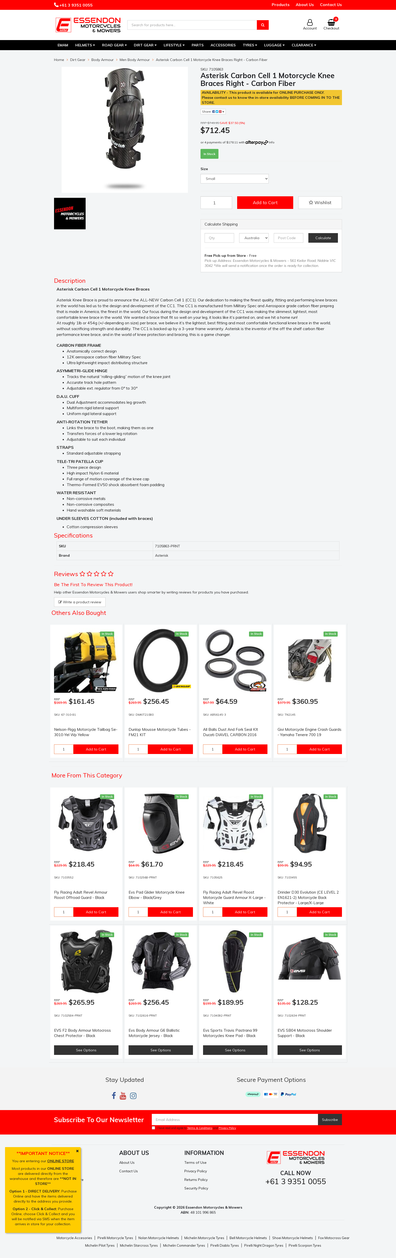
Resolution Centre (69, 1179)
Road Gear (114, 45)
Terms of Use (195, 1162)
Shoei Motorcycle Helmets (292, 1238)
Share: (213, 111)
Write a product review (79, 602)
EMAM (63, 45)
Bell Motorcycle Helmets (248, 1238)
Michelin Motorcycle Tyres (204, 1238)
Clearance (304, 45)
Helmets (85, 45)
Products (281, 4)
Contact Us (331, 4)
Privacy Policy (227, 1128)
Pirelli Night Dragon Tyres (263, 1245)
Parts (198, 45)
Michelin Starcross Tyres (139, 1245)
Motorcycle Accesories (74, 1238)
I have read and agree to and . (194, 1128)
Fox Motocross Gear (334, 1238)
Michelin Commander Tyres (184, 1245)
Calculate (323, 238)
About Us (305, 4)
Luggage (274, 45)
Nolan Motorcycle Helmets (158, 1238)
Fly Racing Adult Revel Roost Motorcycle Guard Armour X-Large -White (234, 897)
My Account (63, 1162)
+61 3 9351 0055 (75, 5)
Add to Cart (265, 202)
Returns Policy (196, 1179)
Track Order (64, 1171)
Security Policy (196, 1188)
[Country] (254, 238)
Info (272, 142)
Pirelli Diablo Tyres (224, 1245)
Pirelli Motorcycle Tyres (115, 1238)
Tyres (250, 45)
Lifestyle (174, 45)
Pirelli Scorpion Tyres (305, 1245)
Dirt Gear (145, 45)
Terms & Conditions (199, 1128)
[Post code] (288, 238)
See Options (86, 1050)
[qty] (219, 238)
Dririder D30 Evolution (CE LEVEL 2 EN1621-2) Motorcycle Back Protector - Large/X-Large (308, 897)
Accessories (223, 45)
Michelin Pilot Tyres (100, 1245)
